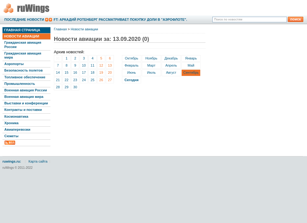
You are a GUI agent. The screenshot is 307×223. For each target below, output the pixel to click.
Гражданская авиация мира (22, 55)
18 (92, 72)
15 (66, 72)
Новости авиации (21, 36)
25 (92, 80)
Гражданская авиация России (22, 44)
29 (66, 87)
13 (110, 65)
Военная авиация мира (23, 96)
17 (84, 72)
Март (151, 65)
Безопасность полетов (23, 70)
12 (101, 65)
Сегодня (131, 80)
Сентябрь (191, 72)
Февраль (132, 65)
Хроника (11, 123)
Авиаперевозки (17, 129)
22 (66, 80)
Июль (151, 72)
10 (84, 65)
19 (101, 72)
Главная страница (22, 30)
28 (58, 87)
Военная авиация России (25, 90)
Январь (191, 58)
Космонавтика (16, 116)
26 (101, 80)
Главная (60, 29)
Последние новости (24, 19)
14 (58, 72)
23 (75, 80)
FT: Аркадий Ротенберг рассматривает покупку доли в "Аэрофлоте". (120, 19)
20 (110, 72)
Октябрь (131, 58)
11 (92, 65)
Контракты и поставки (23, 110)
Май (191, 65)
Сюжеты (11, 136)
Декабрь (171, 58)
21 (58, 80)
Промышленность (19, 83)
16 (75, 72)
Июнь (131, 72)
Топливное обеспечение (24, 77)
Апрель (171, 65)
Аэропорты (14, 64)
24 (84, 80)
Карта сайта (37, 161)
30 (75, 87)
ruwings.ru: (11, 161)
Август (171, 72)
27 (110, 80)
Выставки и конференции (26, 103)
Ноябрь (151, 58)
